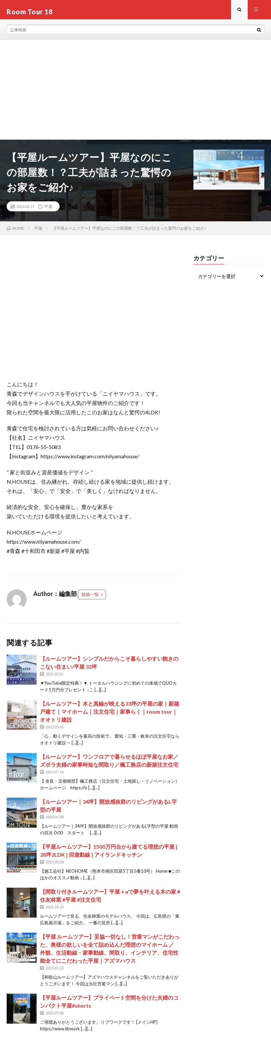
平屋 (48, 210)
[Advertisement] (135, 93)
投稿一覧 (90, 598)
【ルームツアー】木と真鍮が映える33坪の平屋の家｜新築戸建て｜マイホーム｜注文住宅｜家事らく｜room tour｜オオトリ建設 (109, 715)
